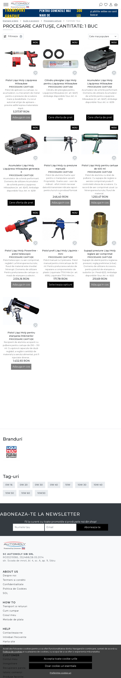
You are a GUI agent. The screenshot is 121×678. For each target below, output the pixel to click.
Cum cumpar (11, 610)
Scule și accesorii (31, 21)
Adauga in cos (21, 117)
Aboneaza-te (92, 527)
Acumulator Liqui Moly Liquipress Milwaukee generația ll (21, 168)
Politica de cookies (12, 651)
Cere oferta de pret (60, 117)
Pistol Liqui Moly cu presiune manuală (60, 167)
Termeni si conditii (14, 580)
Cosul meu (9, 615)
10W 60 (25, 493)
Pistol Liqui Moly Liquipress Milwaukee (21, 82)
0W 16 (8, 484)
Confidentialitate (13, 584)
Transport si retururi (15, 606)
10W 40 (98, 484)
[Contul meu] (110, 4)
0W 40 (54, 484)
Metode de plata (13, 619)
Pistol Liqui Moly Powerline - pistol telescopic (21, 252)
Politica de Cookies (15, 588)
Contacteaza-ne (13, 632)
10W (67, 484)
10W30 (41, 493)
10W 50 (9, 493)
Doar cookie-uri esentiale (60, 665)
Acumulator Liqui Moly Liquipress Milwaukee (99, 82)
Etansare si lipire (10, 21)
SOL (5, 593)
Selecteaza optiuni (60, 284)
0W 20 (24, 484)
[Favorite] (105, 4)
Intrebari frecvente (14, 637)
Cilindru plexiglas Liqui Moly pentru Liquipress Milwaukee (60, 82)
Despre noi (9, 575)
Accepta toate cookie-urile (60, 658)
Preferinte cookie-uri (60, 673)
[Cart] (116, 4)
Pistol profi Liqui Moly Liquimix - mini (60, 252)
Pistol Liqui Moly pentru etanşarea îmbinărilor (21, 334)
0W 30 (39, 484)
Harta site (9, 641)
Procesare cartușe (52, 21)
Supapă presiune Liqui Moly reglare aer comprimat (100, 252)
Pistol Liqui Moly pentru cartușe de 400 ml (100, 167)
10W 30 (82, 484)
